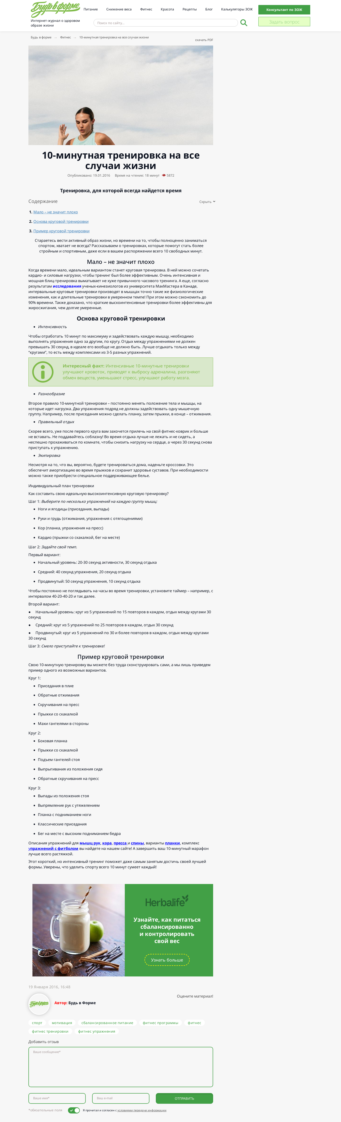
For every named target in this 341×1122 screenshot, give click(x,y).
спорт (37, 1022)
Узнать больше (167, 960)
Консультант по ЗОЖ (284, 9)
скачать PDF (204, 40)
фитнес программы (160, 1022)
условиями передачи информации (141, 1110)
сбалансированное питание (107, 1022)
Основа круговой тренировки (61, 221)
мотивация (62, 1022)
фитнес (194, 1022)
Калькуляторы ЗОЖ (237, 9)
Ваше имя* (41, 1098)
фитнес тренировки (50, 1031)
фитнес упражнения (96, 1031)
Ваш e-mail (104, 1098)
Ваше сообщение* (47, 1051)
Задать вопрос (284, 22)
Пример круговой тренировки (61, 231)
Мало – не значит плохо (55, 212)
